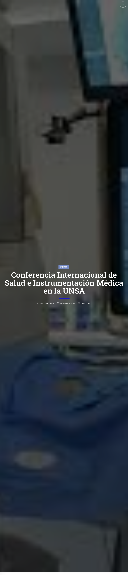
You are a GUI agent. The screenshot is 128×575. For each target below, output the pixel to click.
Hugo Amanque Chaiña (45, 275)
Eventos (63, 239)
